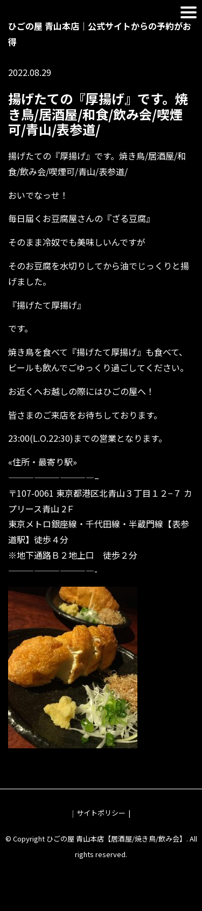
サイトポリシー (101, 813)
